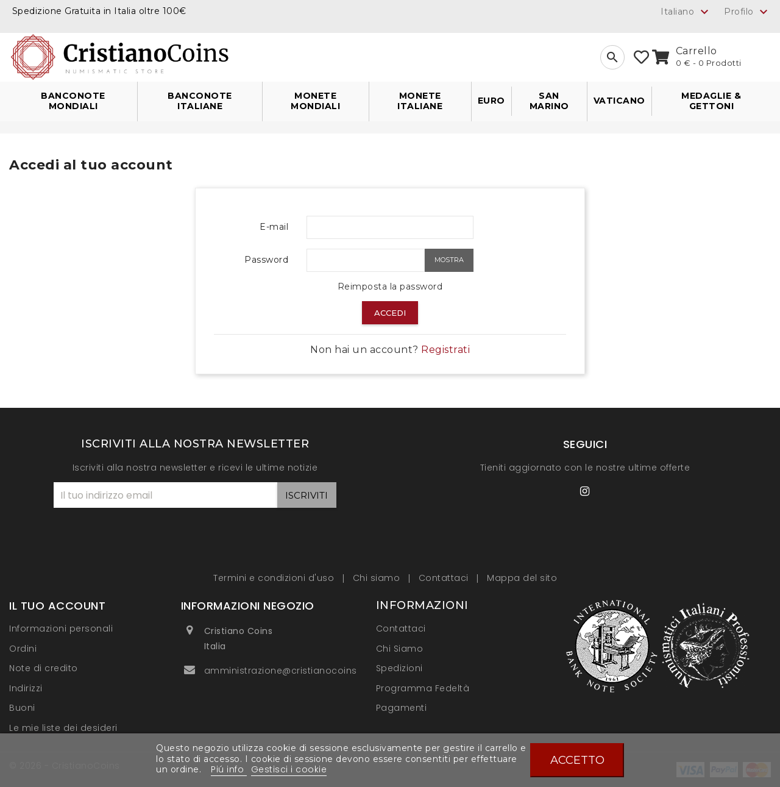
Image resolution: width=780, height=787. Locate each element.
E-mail (274, 226)
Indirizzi (26, 688)
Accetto (577, 760)
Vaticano (619, 100)
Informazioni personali (61, 628)
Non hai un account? (390, 349)
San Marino (549, 101)
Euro (491, 100)
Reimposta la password (390, 286)
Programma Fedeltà (423, 688)
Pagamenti (401, 708)
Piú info (229, 769)
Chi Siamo (400, 649)
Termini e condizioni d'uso (275, 578)
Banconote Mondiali (73, 101)
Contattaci (445, 578)
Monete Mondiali (315, 101)
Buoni (22, 708)
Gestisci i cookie (289, 769)
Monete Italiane (419, 101)
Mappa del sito (522, 578)
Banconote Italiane (200, 101)
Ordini (23, 649)
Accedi (390, 313)
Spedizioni (399, 668)
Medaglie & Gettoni (711, 101)
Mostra (449, 259)
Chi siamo (378, 578)
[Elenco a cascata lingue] (686, 11)
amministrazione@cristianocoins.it (284, 670)
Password (266, 259)
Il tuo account (57, 605)
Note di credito (43, 668)
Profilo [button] (747, 12)
